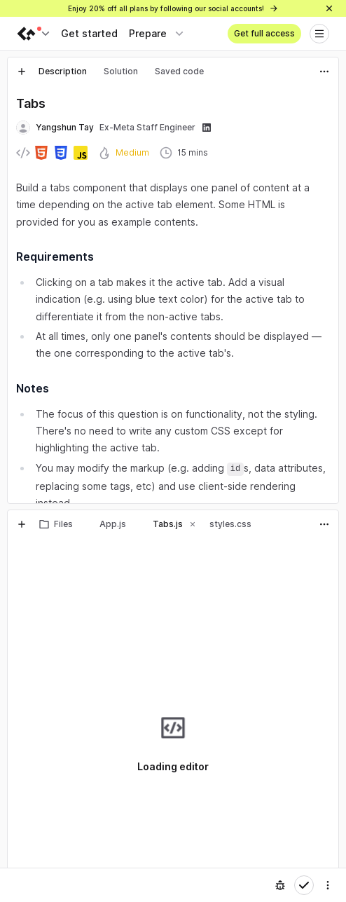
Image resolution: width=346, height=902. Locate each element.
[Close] (329, 8)
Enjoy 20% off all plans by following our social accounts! (173, 8)
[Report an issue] (280, 885)
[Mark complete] (304, 885)
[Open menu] (319, 33)
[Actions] (324, 71)
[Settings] (328, 885)
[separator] (173, 507)
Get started (89, 33)
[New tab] (22, 71)
